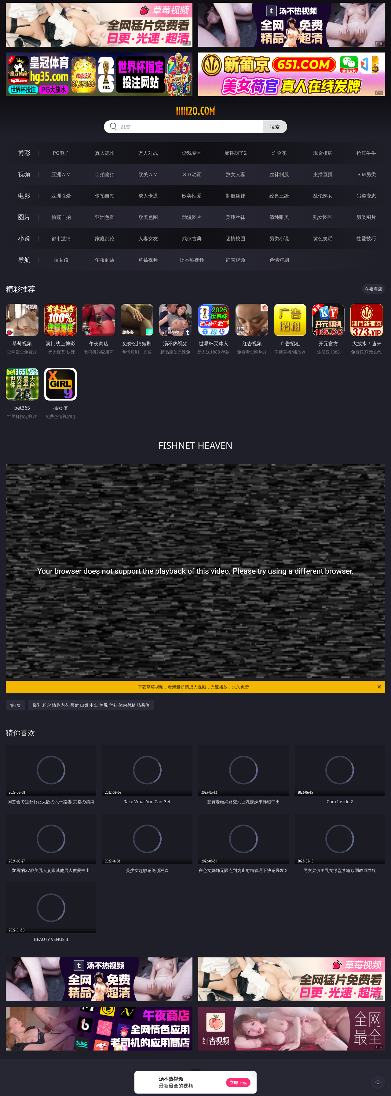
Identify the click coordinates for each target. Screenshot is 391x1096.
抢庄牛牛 (366, 153)
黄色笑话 (323, 238)
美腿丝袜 (235, 217)
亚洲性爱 (61, 195)
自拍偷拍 (105, 174)
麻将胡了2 (235, 153)
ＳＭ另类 (366, 174)
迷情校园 (235, 238)
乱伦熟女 (323, 195)
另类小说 (279, 238)
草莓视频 (148, 259)
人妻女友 (148, 238)
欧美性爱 (192, 195)
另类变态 (366, 195)
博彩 (24, 153)
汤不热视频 (192, 259)
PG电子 (61, 153)
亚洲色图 (105, 217)
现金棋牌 (323, 153)
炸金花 (279, 153)
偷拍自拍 (105, 195)
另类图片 (366, 217)
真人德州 (105, 153)
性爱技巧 (366, 238)
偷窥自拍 (61, 217)
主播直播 (323, 174)
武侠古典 (192, 238)
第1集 (15, 705)
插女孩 (61, 259)
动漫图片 (192, 217)
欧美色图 (148, 217)
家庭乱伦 (105, 238)
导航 (24, 260)
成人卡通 (148, 195)
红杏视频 (235, 259)
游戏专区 (192, 153)
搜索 (275, 126)
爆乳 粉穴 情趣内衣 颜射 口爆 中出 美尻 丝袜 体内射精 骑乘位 (91, 705)
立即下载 (238, 1082)
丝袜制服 (279, 174)
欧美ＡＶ (148, 174)
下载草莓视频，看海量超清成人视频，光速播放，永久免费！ (260, 687)
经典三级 (279, 195)
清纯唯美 (279, 217)
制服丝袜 (235, 195)
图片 (24, 217)
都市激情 (61, 238)
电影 (24, 195)
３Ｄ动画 (192, 174)
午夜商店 (105, 259)
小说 (24, 238)
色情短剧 (279, 259)
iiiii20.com (195, 111)
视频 (24, 174)
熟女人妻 (235, 174)
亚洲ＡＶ (61, 174)
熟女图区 (323, 217)
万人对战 (148, 153)
